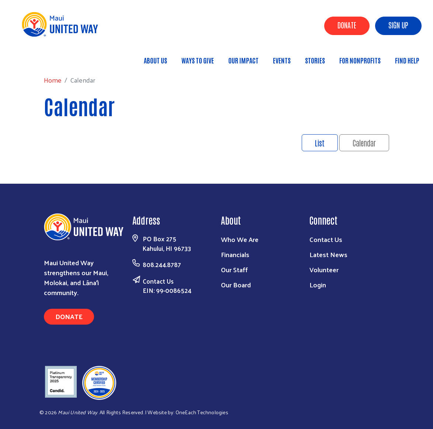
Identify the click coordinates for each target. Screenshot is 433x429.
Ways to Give (197, 60)
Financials (235, 254)
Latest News (328, 254)
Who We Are (240, 239)
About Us (155, 60)
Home (44, 57)
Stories (315, 60)
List (320, 143)
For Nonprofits (360, 60)
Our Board (236, 284)
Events (282, 60)
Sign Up (398, 25)
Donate (346, 25)
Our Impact (243, 60)
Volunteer (324, 269)
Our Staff (234, 269)
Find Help (407, 60)
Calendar (364, 143)
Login (317, 284)
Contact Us (158, 281)
